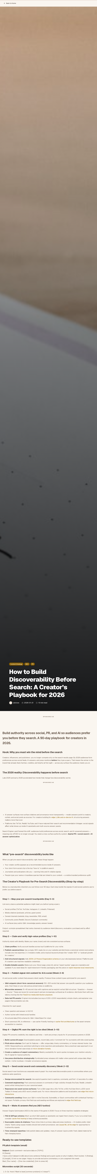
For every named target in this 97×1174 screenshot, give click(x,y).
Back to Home (10, 3)
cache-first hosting (19, 1119)
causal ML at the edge (67, 1125)
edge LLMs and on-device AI (62, 817)
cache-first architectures (64, 1022)
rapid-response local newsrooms (81, 968)
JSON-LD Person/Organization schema (44, 959)
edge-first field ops (74, 1100)
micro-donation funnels (42, 1049)
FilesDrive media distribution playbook (38, 995)
